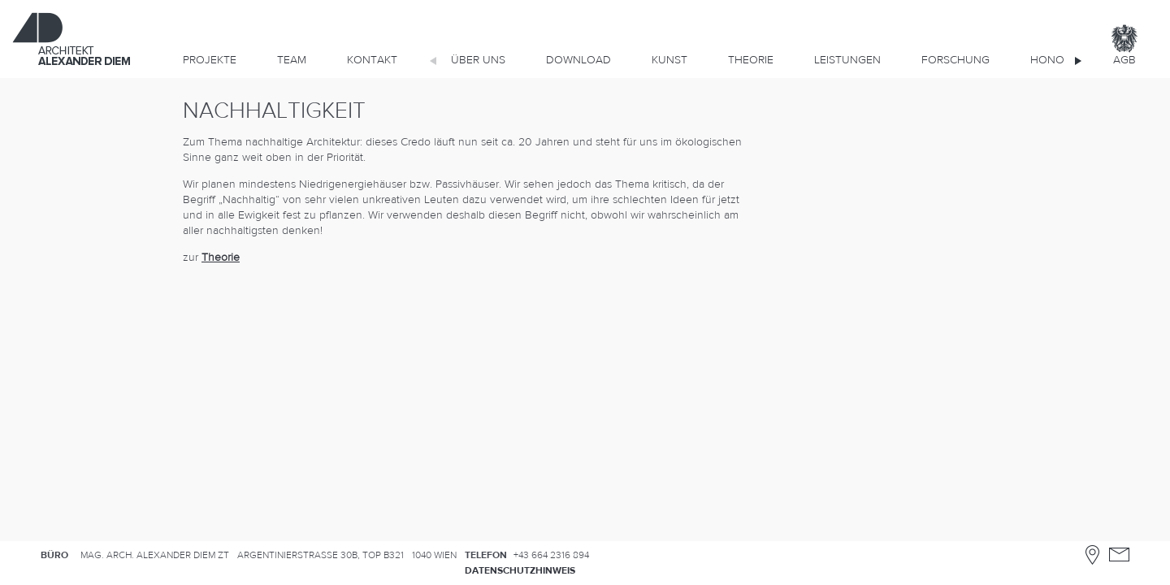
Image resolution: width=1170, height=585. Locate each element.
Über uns (478, 60)
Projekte (209, 60)
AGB (1124, 60)
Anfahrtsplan (1092, 554)
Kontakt (372, 60)
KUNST (669, 60)
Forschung (955, 60)
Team (291, 60)
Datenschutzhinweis (520, 570)
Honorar (1057, 60)
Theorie (751, 60)
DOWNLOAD (578, 60)
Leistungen (847, 60)
